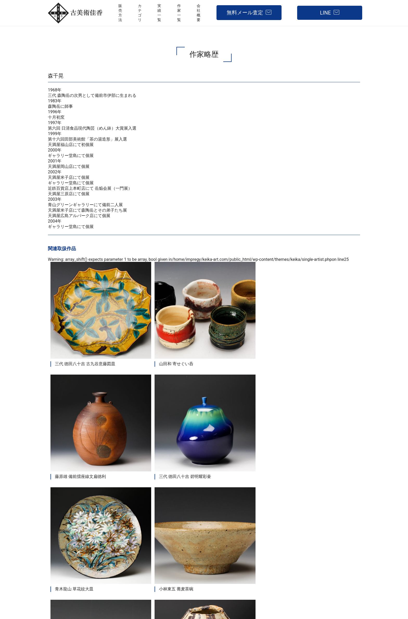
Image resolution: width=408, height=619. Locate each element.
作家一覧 (265, 542)
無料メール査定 (245, 12)
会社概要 (290, 542)
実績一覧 (240, 542)
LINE (325, 13)
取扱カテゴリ (212, 542)
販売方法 (183, 542)
